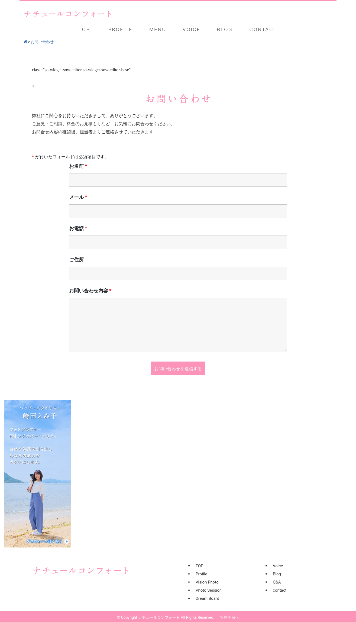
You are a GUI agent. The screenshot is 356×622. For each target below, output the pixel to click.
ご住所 (76, 259)
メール (78, 197)
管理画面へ (229, 617)
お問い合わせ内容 (90, 291)
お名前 (78, 166)
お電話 (78, 228)
